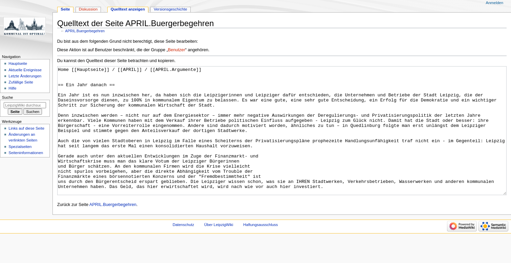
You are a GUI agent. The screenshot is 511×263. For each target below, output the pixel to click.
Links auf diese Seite (26, 128)
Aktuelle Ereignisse (24, 70)
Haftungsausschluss (260, 250)
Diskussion (88, 9)
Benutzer (176, 50)
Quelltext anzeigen (128, 9)
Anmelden (495, 3)
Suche (7, 97)
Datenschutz (183, 250)
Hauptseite (17, 63)
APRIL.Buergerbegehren (85, 31)
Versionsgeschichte (170, 9)
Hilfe (12, 88)
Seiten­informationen (25, 153)
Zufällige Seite (20, 82)
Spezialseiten (19, 147)
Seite (65, 9)
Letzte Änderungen (24, 76)
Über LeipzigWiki (218, 250)
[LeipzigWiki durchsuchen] (25, 105)
